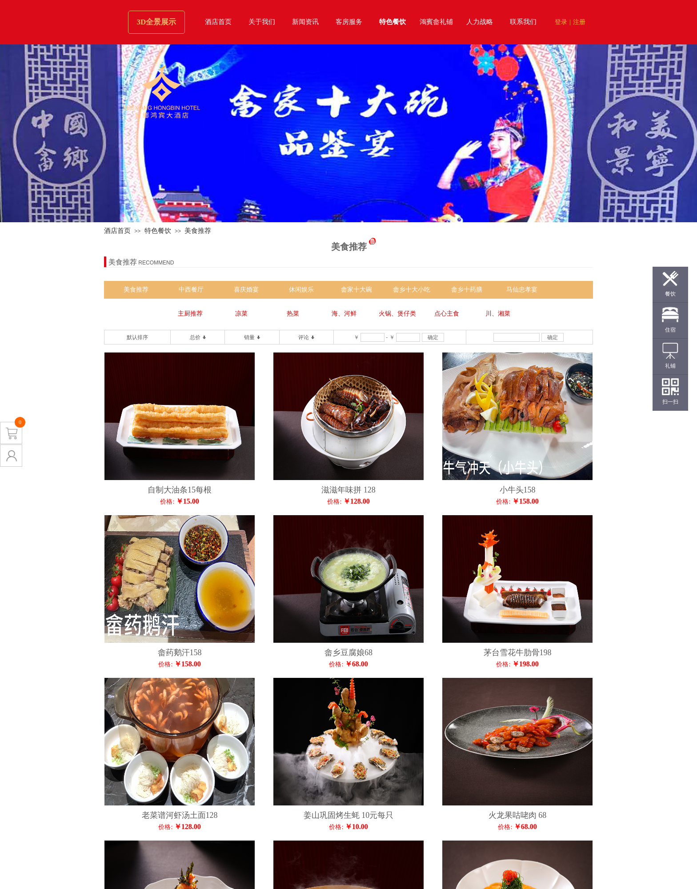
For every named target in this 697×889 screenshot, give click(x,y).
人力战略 (479, 21)
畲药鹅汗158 (180, 652)
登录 (561, 22)
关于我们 (261, 21)
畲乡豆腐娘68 (348, 652)
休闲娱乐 (301, 289)
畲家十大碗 (356, 289)
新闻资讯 (305, 21)
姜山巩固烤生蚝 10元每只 (349, 815)
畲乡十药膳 (466, 289)
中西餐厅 (191, 289)
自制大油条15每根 (180, 489)
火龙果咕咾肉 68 (518, 815)
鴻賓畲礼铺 (436, 21)
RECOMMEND (156, 263)
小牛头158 (518, 489)
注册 (579, 22)
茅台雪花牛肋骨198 (518, 652)
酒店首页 (218, 21)
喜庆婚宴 (246, 289)
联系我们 (523, 21)
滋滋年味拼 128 (348, 489)
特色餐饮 (392, 21)
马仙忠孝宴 (521, 289)
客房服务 (349, 21)
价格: (167, 501)
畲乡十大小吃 (411, 289)
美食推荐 (197, 230)
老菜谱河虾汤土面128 (180, 815)
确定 (433, 337)
